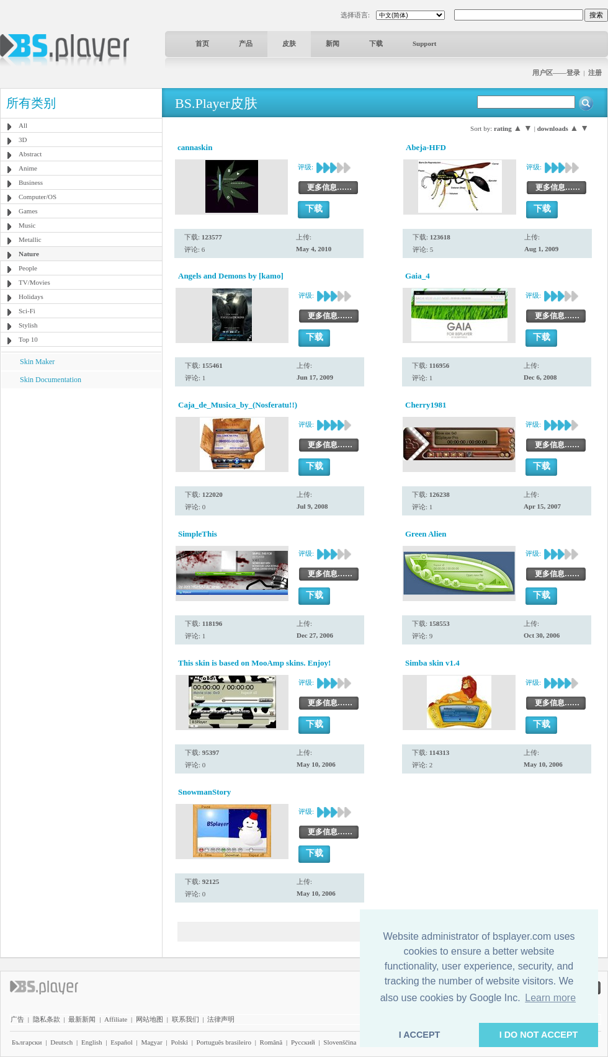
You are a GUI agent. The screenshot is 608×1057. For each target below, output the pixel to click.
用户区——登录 (556, 72)
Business (31, 182)
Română (271, 1042)
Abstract (30, 154)
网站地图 (149, 1019)
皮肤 (289, 43)
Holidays (31, 296)
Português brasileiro (224, 1042)
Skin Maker (37, 361)
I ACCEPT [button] (419, 1035)
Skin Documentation (50, 379)
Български (27, 1042)
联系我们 (185, 1019)
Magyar (151, 1042)
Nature (29, 253)
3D (23, 139)
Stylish (28, 325)
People (28, 268)
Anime (28, 168)
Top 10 (28, 339)
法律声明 (221, 1019)
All (23, 125)
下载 (376, 43)
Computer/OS (37, 196)
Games (28, 211)
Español (121, 1042)
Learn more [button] (550, 997)
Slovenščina (339, 1042)
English (91, 1042)
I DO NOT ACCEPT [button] (538, 1035)
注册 (595, 72)
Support (425, 43)
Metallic (30, 239)
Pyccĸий (303, 1042)
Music (27, 225)
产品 (246, 43)
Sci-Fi (27, 310)
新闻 (332, 43)
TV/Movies (34, 282)
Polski (179, 1042)
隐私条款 (46, 1019)
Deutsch (61, 1042)
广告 (17, 1019)
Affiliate (115, 1019)
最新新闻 (82, 1019)
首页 (202, 43)
